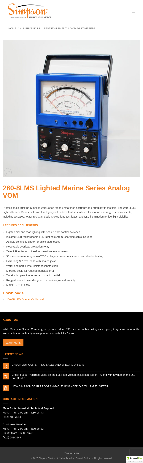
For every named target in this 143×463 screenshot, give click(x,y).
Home (12, 28)
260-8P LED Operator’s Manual (25, 299)
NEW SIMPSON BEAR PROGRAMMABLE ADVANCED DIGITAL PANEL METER (60, 386)
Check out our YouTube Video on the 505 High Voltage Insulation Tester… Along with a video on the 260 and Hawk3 (73, 376)
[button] (133, 11)
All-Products (30, 28)
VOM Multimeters (83, 28)
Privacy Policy (71, 453)
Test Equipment (55, 28)
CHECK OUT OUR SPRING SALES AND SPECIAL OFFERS (48, 364)
